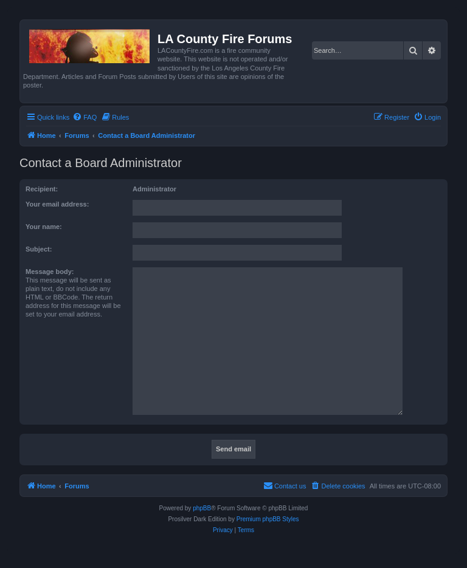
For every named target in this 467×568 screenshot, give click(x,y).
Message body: (50, 271)
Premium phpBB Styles (268, 519)
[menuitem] (84, 117)
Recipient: (42, 189)
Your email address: (57, 204)
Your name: (44, 226)
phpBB (202, 508)
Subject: (39, 249)
